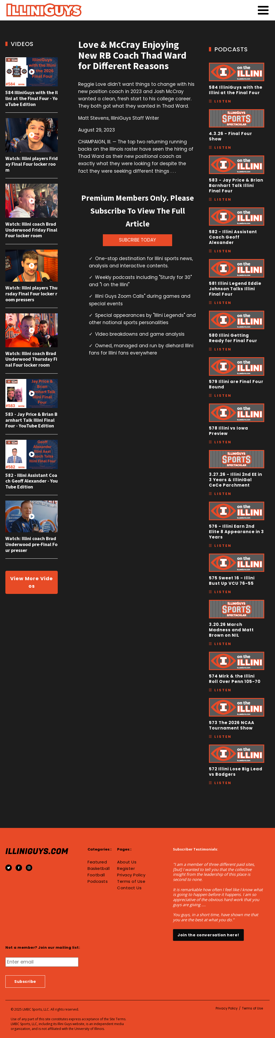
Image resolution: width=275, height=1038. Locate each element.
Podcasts (98, 881)
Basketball (99, 868)
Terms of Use (131, 881)
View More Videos (31, 582)
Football (96, 875)
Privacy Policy (131, 875)
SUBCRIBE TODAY (137, 240)
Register (126, 868)
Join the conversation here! (208, 935)
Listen (222, 101)
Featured (97, 862)
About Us (126, 862)
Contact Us (129, 888)
